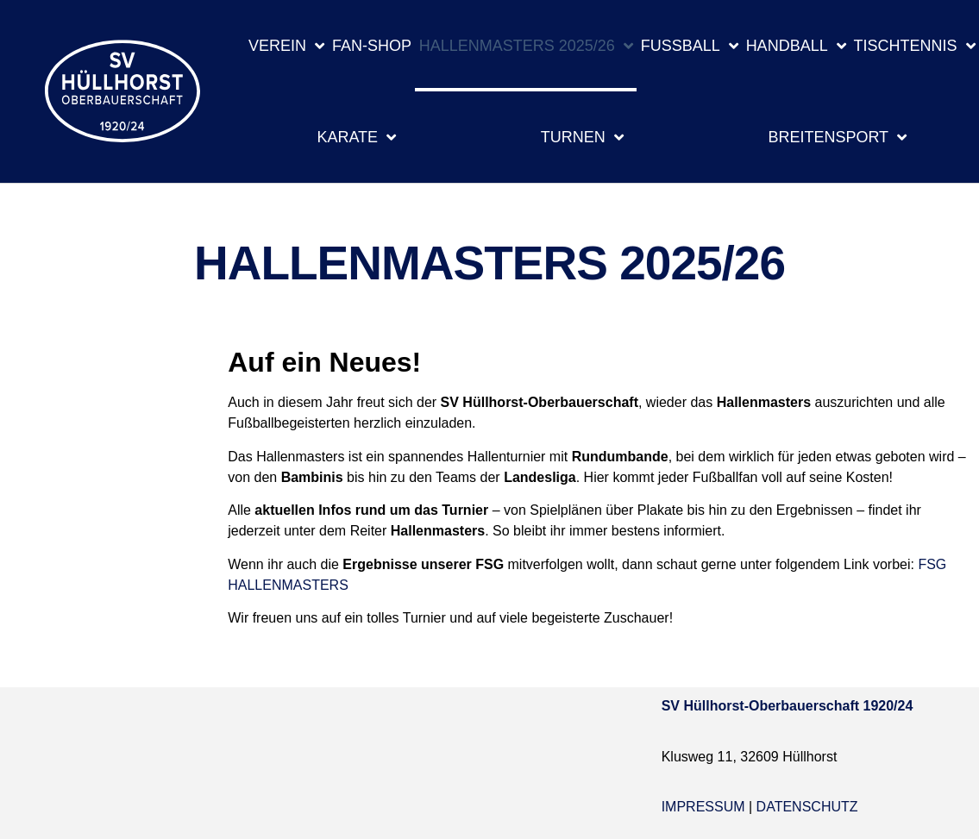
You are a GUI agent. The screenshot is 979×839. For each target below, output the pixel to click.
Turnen (582, 137)
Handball (796, 45)
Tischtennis (915, 45)
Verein (286, 45)
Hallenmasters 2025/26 (526, 45)
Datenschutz (807, 806)
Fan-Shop (371, 45)
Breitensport (837, 137)
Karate (356, 137)
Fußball (689, 45)
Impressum (703, 806)
